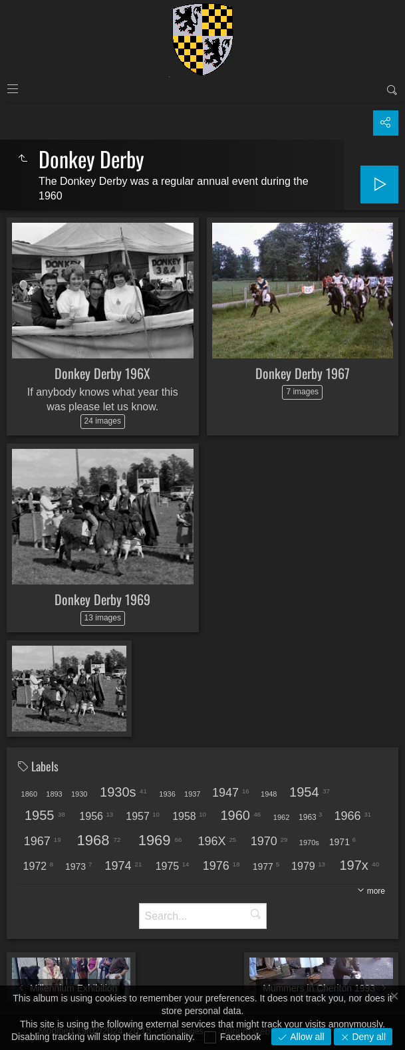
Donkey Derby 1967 (302, 373)
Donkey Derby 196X (102, 373)
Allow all (305, 1036)
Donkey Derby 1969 (102, 599)
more (376, 891)
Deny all (368, 1036)
